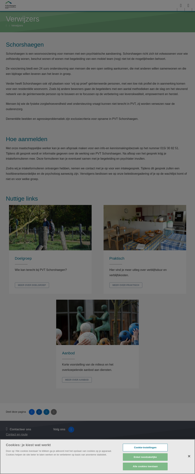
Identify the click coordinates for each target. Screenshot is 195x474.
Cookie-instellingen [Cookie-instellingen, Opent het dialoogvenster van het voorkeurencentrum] (145, 447)
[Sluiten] (189, 456)
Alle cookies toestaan (145, 466)
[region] (97, 456)
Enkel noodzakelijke (145, 457)
